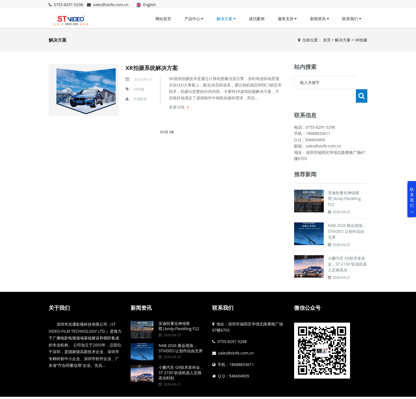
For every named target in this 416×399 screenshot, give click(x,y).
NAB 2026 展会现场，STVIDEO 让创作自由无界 (347, 217)
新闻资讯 (319, 18)
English (146, 4)
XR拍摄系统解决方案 (152, 68)
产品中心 (194, 18)
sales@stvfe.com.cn (110, 4)
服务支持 (287, 18)
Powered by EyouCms (144, 391)
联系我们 (351, 18)
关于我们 (59, 294)
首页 (327, 40)
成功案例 (256, 18)
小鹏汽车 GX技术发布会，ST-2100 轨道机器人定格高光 (347, 250)
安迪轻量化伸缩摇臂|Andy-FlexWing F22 (344, 185)
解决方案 (226, 18)
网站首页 (163, 18)
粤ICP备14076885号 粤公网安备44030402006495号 (211, 391)
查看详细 (177, 107)
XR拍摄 (361, 40)
